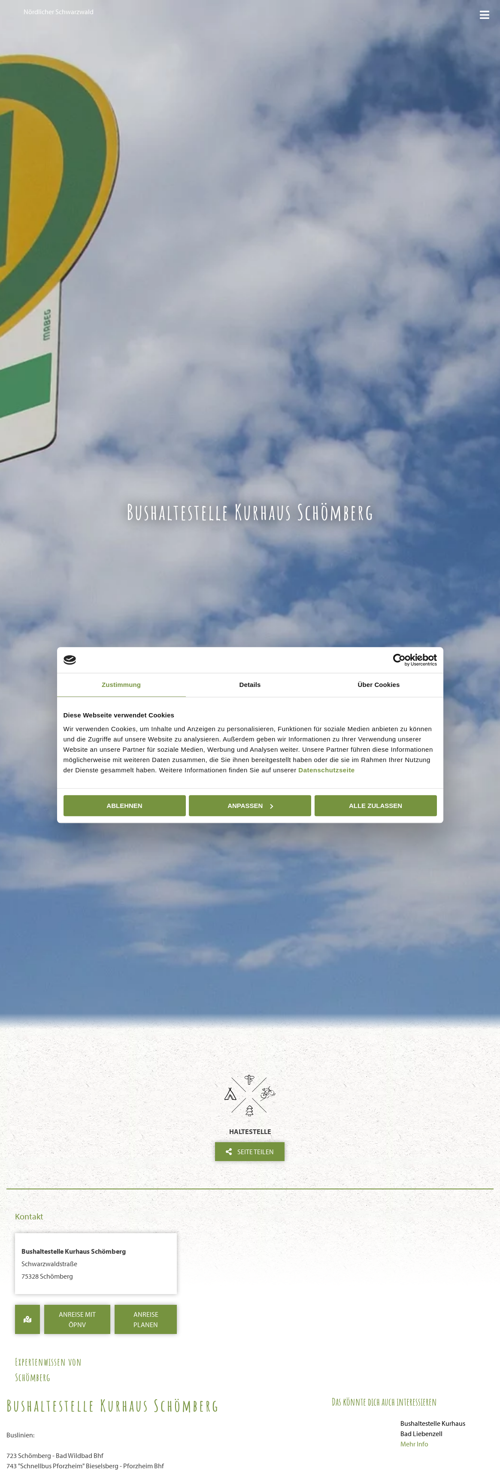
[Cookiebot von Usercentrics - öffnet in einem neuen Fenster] (399, 659)
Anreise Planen (145, 1319)
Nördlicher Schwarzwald (59, 11)
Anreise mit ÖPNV (77, 1319)
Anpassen (250, 805)
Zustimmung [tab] (121, 684)
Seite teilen (250, 1151)
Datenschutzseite (326, 770)
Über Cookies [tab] (379, 684)
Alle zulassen (375, 805)
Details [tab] (250, 684)
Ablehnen (124, 805)
